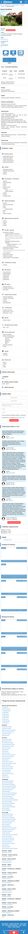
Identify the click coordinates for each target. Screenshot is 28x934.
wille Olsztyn (5, 775)
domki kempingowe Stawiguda (9, 786)
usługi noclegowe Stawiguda (8, 806)
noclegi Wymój (5, 714)
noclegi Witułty (5, 717)
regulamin (23, 924)
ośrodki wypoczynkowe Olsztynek (9, 834)
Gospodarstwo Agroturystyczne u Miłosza (14, 561)
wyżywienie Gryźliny (6, 728)
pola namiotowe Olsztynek (8, 839)
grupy (3, 886)
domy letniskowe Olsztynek (8, 817)
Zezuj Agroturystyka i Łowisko (14, 610)
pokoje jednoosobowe (7, 860)
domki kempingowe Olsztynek (9, 819)
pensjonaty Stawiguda (7, 801)
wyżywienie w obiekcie (7, 856)
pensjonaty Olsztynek (7, 836)
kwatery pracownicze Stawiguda (9, 793)
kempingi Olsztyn (6, 753)
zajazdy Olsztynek (6, 846)
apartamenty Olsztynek (7, 815)
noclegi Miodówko (6, 710)
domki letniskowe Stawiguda (8, 788)
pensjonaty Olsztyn (6, 765)
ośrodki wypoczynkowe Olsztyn (9, 763)
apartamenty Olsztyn (6, 741)
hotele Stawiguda (6, 791)
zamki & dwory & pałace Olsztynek (10, 848)
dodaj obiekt (16, 927)
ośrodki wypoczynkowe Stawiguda (10, 799)
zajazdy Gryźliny (5, 735)
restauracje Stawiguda (7, 805)
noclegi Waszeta (5, 721)
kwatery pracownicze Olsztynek (9, 827)
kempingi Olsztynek (6, 826)
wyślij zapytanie (14, 420)
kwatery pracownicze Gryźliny (9, 730)
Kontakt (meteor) (14, 924)
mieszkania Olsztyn (6, 758)
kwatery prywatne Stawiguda (8, 794)
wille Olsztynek (5, 845)
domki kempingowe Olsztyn (8, 744)
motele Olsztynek (6, 833)
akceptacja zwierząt (6, 852)
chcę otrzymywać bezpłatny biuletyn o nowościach (13, 415)
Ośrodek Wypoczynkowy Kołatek (14, 633)
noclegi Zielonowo (6, 709)
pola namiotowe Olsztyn (7, 768)
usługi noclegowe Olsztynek (8, 843)
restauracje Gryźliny (6, 733)
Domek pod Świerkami (14, 593)
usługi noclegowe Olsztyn (8, 773)
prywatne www (4, 39)
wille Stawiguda (5, 808)
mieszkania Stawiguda (7, 796)
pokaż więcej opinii (14, 522)
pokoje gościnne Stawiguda (8, 803)
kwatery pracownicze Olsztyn (8, 754)
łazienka (4, 870)
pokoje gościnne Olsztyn (7, 766)
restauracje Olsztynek (7, 841)
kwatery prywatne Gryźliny (8, 731)
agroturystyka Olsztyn (7, 739)
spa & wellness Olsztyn (7, 761)
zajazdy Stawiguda (6, 810)
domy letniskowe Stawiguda (8, 784)
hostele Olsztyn (5, 749)
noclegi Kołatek (5, 715)
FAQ (3, 925)
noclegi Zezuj (5, 707)
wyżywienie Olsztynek (7, 822)
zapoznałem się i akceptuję (13, 417)
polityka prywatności (11, 925)
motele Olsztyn (5, 760)
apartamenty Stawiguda (7, 782)
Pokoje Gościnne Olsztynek (14, 682)
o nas (20, 925)
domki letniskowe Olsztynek (8, 821)
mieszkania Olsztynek (7, 831)
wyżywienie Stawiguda (7, 789)
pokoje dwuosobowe (6, 862)
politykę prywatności (20, 417)
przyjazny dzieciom (6, 878)
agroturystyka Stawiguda (7, 781)
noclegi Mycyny (5, 722)
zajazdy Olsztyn (5, 777)
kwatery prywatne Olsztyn (8, 756)
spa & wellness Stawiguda (8, 798)
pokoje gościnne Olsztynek (8, 838)
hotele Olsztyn (5, 751)
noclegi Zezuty (5, 719)
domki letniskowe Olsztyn (8, 746)
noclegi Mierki (5, 712)
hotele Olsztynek (6, 824)
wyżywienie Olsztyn (6, 748)
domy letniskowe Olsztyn (7, 742)
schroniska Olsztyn (6, 772)
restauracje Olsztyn (6, 770)
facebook (5, 924)
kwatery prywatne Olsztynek (8, 829)
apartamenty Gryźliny (7, 726)
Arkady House (14, 666)
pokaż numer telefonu (10, 30)
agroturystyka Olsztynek (7, 814)
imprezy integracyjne (6, 882)
